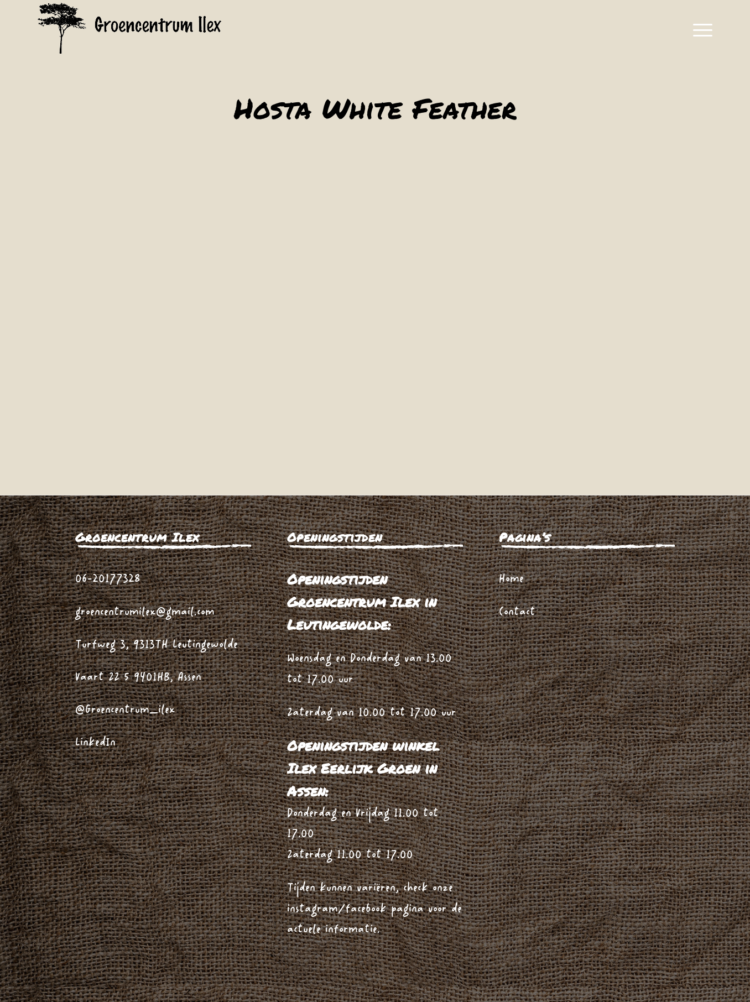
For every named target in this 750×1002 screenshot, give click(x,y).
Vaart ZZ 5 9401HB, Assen (138, 678)
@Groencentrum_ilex (125, 710)
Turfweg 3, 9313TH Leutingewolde (156, 645)
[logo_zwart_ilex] (130, 30)
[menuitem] (699, 30)
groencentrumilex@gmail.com (145, 612)
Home (511, 579)
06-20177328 (107, 579)
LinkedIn (95, 743)
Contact (517, 612)
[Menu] (699, 30)
